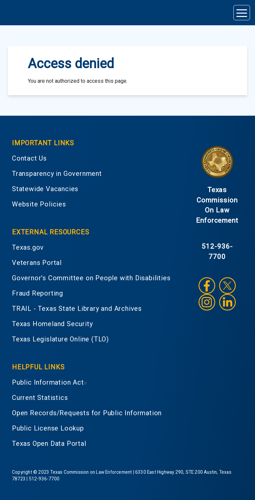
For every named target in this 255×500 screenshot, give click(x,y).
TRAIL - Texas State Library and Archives (77, 308)
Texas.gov (28, 247)
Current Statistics (40, 398)
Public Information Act (50, 382)
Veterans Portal (37, 263)
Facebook (207, 285)
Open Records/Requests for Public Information (87, 413)
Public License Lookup (48, 428)
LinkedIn (227, 302)
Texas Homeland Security (52, 324)
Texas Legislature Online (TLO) (60, 339)
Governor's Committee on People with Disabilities (91, 278)
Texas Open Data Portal (49, 443)
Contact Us (29, 158)
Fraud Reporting (37, 293)
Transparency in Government (57, 174)
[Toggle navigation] (241, 12)
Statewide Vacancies (45, 189)
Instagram (207, 302)
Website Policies (39, 204)
